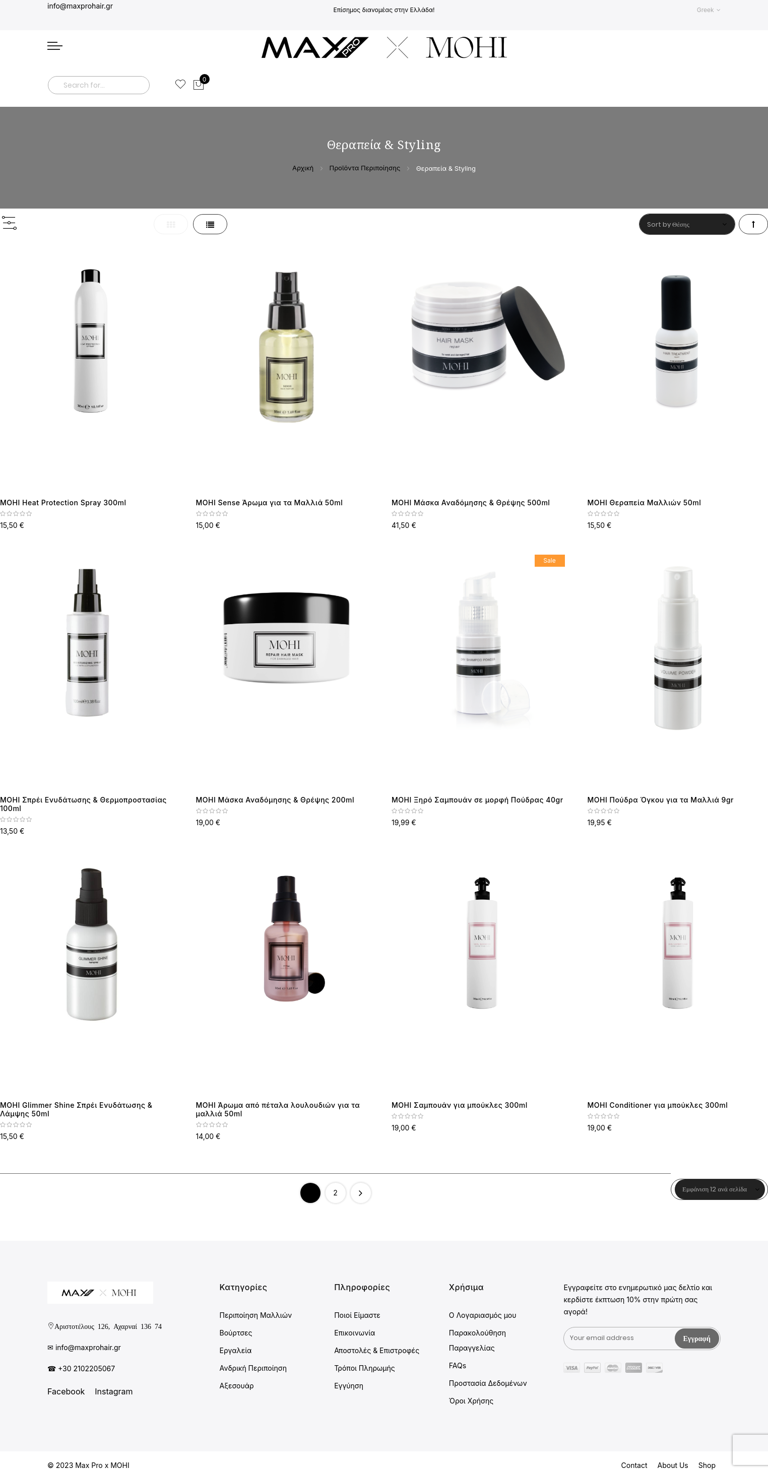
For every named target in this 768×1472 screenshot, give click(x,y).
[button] (709, 10)
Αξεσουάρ (237, 1385)
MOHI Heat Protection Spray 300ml (63, 502)
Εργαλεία (236, 1350)
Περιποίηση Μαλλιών (256, 1315)
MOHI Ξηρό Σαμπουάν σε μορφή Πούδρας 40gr (477, 799)
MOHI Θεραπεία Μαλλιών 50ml (644, 502)
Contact (634, 1465)
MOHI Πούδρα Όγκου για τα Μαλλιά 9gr (661, 799)
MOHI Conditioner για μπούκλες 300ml (658, 1105)
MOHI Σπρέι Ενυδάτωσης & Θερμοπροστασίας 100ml (83, 804)
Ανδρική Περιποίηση (253, 1368)
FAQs (457, 1365)
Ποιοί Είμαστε (357, 1315)
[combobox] (99, 85)
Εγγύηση (348, 1385)
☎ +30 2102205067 (81, 1368)
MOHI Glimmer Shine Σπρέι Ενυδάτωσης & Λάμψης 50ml (76, 1109)
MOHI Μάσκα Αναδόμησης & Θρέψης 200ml (275, 799)
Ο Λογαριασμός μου (483, 1315)
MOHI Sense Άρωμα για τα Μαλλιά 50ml (269, 502)
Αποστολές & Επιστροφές (376, 1350)
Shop (707, 1465)
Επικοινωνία (354, 1332)
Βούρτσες (236, 1332)
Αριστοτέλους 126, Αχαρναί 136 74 (108, 1325)
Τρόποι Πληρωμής (364, 1368)
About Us (673, 1465)
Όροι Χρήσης (471, 1400)
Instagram (114, 1391)
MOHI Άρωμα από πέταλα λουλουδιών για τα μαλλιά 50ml (278, 1109)
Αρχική (303, 168)
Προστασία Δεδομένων (488, 1383)
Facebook (66, 1391)
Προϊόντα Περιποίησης (365, 168)
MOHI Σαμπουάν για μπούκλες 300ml (460, 1105)
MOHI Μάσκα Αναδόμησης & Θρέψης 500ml (471, 502)
